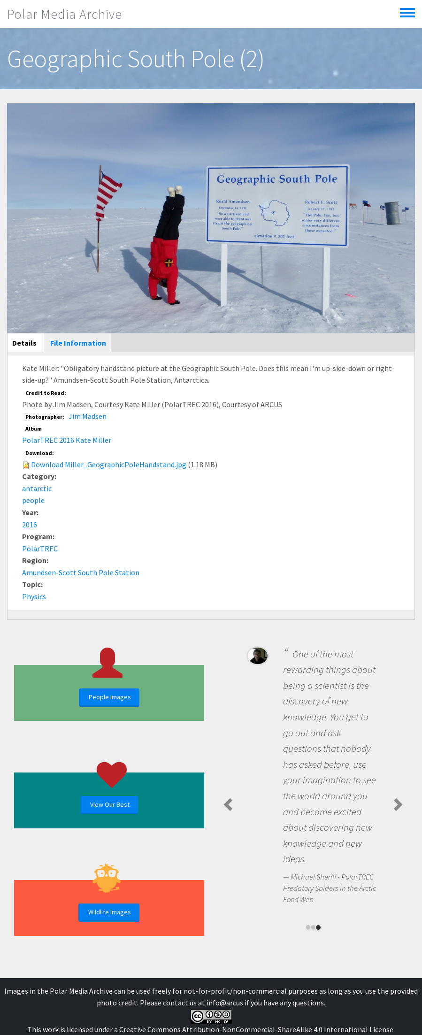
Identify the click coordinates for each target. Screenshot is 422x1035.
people (33, 500)
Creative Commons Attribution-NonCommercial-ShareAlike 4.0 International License (256, 1029)
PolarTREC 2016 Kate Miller (66, 440)
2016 (29, 524)
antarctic (37, 488)
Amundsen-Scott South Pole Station (80, 572)
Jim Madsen (88, 416)
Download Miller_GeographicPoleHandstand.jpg (108, 464)
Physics (34, 596)
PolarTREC (40, 548)
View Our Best (110, 804)
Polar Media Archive (64, 14)
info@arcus (225, 1002)
